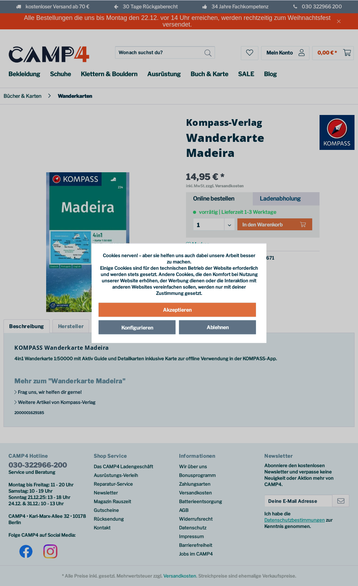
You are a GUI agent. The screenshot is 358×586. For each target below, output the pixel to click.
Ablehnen (218, 327)
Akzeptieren (177, 310)
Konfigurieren (137, 328)
